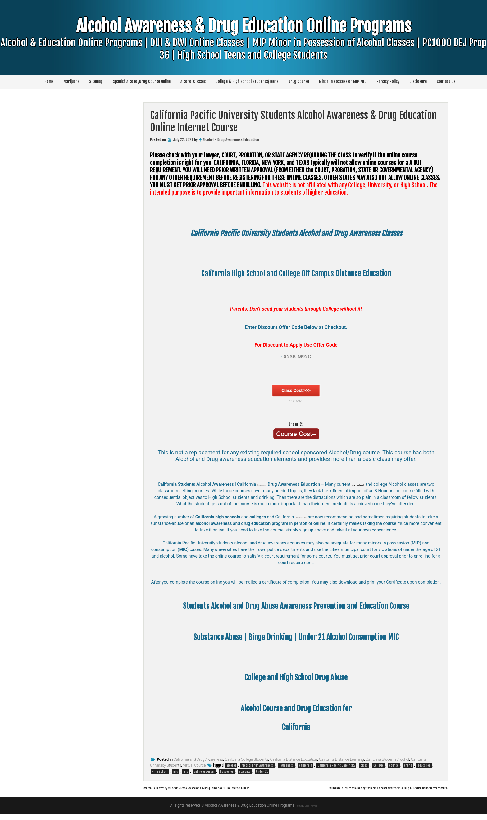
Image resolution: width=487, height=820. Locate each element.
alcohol (231, 765)
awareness (286, 765)
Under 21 (296, 423)
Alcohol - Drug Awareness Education (231, 139)
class (364, 765)
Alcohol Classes (193, 81)
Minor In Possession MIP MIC (342, 81)
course (393, 765)
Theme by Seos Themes (306, 811)
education (424, 765)
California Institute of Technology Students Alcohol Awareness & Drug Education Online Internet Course (343, 793)
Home (48, 81)
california (305, 765)
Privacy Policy (387, 81)
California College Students (246, 759)
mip (186, 771)
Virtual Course (194, 765)
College (378, 765)
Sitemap (96, 81)
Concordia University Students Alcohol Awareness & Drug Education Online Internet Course (235, 787)
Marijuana (71, 81)
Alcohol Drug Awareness (258, 765)
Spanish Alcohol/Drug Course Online (142, 81)
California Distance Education (293, 759)
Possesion (227, 771)
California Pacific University (336, 765)
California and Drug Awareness (198, 759)
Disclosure (418, 81)
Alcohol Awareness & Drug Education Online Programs (243, 52)
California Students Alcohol (387, 759)
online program (204, 771)
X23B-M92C (296, 393)
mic (175, 771)
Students (261, 484)
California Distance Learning (341, 759)
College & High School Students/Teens (247, 81)
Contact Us (446, 81)
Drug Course (298, 81)
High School (160, 771)
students (244, 771)
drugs (408, 765)
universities (302, 516)
